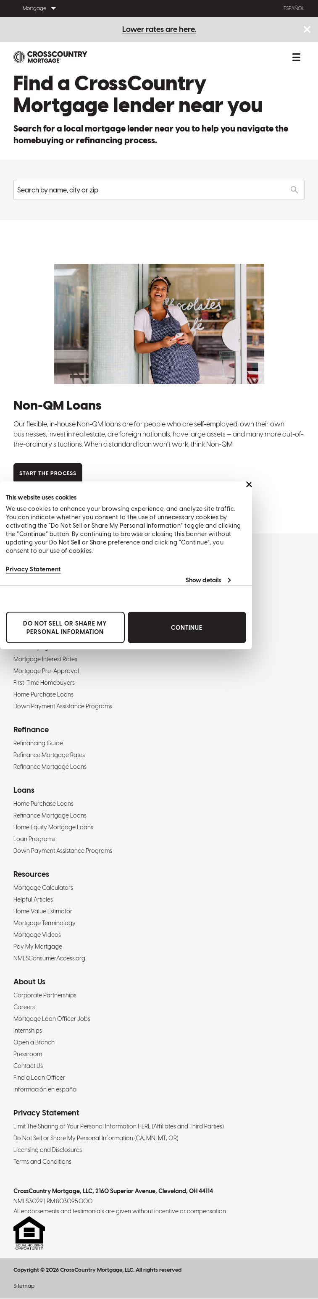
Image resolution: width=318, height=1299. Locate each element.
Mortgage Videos (37, 934)
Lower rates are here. (159, 29)
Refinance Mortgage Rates (49, 755)
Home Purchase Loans (43, 694)
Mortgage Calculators (43, 887)
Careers (24, 1007)
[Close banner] (249, 484)
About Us (29, 981)
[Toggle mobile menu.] (296, 57)
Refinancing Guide (38, 743)
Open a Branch (34, 1042)
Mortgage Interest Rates (45, 659)
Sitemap (23, 1286)
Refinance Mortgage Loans (50, 766)
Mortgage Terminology (44, 923)
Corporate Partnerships (44, 995)
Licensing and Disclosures (47, 1149)
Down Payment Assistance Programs (62, 706)
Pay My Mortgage (37, 946)
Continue (186, 627)
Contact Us (28, 1065)
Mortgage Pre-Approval (46, 671)
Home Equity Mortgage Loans (53, 827)
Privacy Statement (33, 569)
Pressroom (27, 1054)
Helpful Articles (33, 899)
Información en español (45, 1089)
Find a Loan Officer (39, 1077)
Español (294, 8)
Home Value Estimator (42, 911)
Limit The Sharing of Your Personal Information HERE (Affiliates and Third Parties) (118, 1126)
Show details (203, 580)
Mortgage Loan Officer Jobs (51, 1018)
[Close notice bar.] (306, 30)
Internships (27, 1030)
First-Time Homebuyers (44, 682)
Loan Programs (34, 839)
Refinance (31, 729)
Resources (31, 874)
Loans (23, 790)
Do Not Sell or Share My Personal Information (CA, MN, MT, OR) (95, 1138)
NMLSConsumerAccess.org (49, 958)
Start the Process (47, 473)
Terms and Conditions (42, 1161)
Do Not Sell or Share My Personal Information (65, 627)
